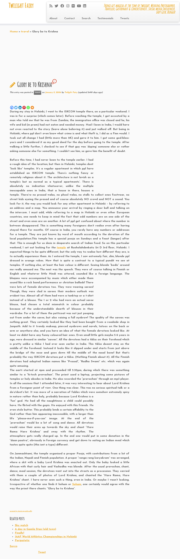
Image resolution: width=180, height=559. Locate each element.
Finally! (19, 533)
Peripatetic (22, 540)
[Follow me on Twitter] (58, 6)
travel (25, 31)
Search (86, 18)
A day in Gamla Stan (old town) (35, 529)
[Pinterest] (24, 107)
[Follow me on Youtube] (80, 6)
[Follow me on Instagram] (69, 6)
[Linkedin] (20, 107)
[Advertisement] (50, 500)
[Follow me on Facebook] (63, 6)
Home (14, 31)
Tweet (42, 552)
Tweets (124, 18)
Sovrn (13, 546)
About (53, 18)
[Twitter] (16, 107)
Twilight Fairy (21, 6)
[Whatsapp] (28, 107)
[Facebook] (12, 107)
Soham (76, 484)
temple (61, 247)
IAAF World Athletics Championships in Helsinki (46, 536)
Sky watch (21, 525)
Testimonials (105, 18)
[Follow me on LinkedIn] (85, 6)
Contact (69, 18)
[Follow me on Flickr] (74, 6)
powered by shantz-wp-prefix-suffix (21, 511)
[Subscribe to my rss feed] (52, 6)
